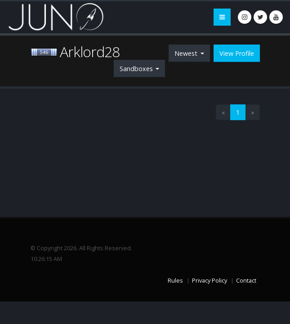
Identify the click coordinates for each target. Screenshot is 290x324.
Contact (246, 280)
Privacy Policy (209, 280)
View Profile (236, 53)
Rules (175, 280)
